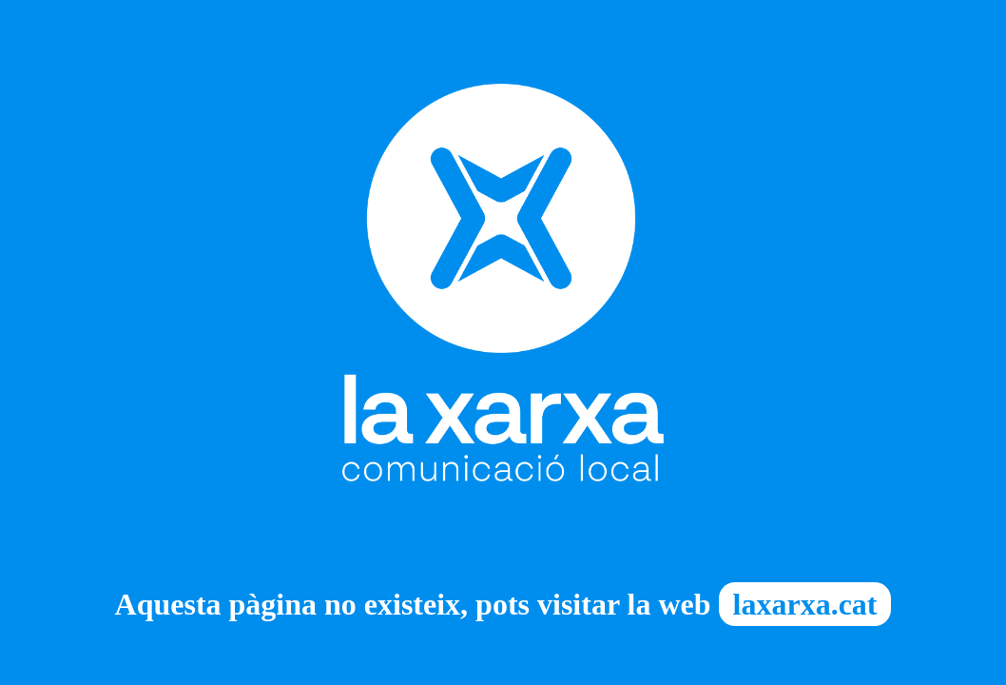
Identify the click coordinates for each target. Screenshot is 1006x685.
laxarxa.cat (805, 604)
